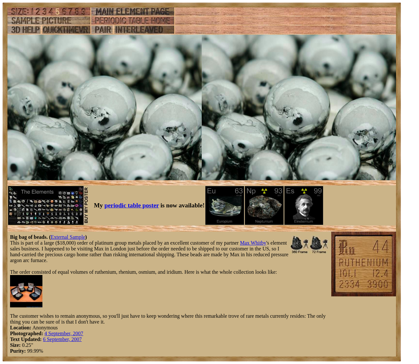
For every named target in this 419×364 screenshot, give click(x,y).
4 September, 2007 (63, 333)
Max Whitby (253, 243)
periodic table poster (132, 205)
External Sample (68, 237)
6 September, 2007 (62, 339)
